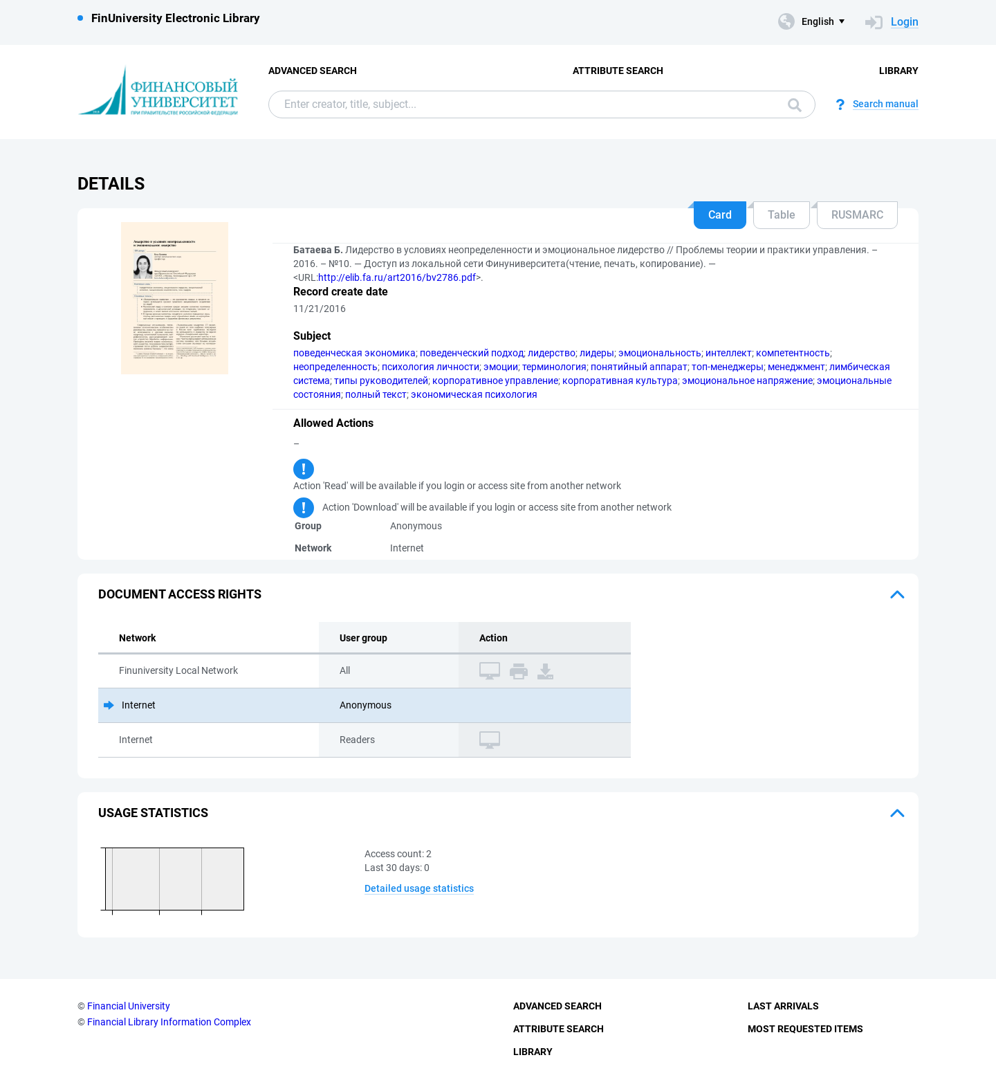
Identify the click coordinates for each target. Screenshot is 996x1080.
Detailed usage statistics (419, 888)
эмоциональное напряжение (747, 380)
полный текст (376, 394)
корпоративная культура (620, 380)
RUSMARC (857, 214)
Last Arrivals (783, 1006)
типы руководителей (381, 380)
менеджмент (796, 366)
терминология (554, 366)
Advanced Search (312, 70)
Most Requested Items (805, 1028)
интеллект (729, 352)
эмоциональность (659, 352)
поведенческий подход (472, 352)
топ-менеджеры (728, 366)
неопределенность (335, 366)
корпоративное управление (495, 380)
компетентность (793, 352)
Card (720, 214)
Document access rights (179, 594)
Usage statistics (153, 812)
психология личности (430, 366)
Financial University (128, 1006)
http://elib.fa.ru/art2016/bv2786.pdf (397, 277)
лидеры (597, 352)
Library (899, 70)
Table (781, 214)
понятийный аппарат (639, 366)
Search (795, 105)
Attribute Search (618, 70)
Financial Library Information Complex (169, 1021)
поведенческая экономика (354, 352)
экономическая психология (474, 394)
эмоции (500, 366)
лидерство (551, 352)
